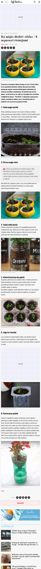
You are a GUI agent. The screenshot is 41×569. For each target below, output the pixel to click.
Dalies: (13, 497)
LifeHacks (7, 33)
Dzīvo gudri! (14, 33)
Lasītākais (7, 527)
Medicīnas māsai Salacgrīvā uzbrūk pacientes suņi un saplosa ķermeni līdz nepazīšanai (26, 556)
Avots (2, 491)
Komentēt (20, 503)
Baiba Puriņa (4, 44)
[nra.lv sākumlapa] (7, 2)
